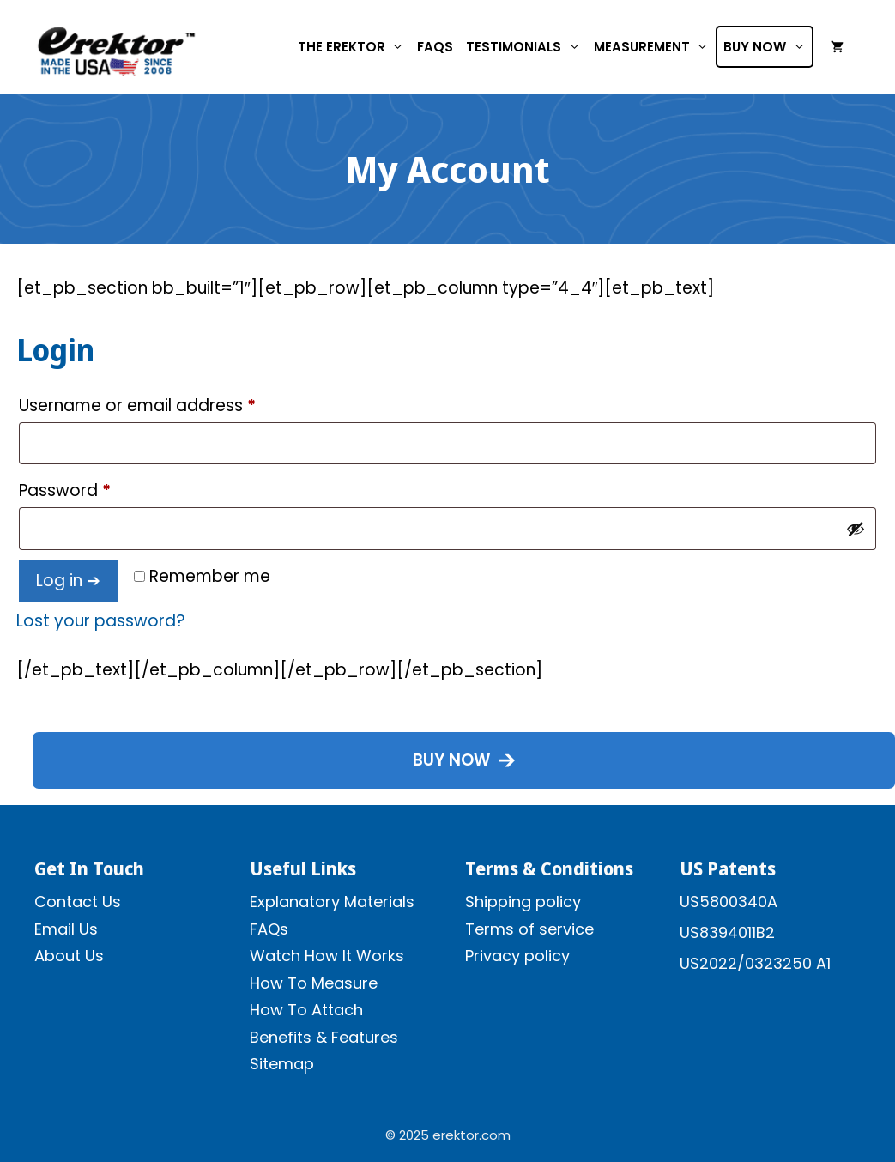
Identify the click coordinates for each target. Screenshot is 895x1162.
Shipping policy (523, 901)
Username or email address (172, 403)
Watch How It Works (327, 955)
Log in (59, 580)
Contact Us (77, 901)
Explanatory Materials (332, 901)
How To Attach (306, 1009)
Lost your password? (100, 620)
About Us (69, 955)
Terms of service (529, 929)
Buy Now (767, 46)
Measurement (655, 46)
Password (100, 488)
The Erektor (354, 46)
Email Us (66, 929)
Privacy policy (517, 955)
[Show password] (855, 528)
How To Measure (314, 983)
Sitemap (282, 1063)
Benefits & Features (324, 1037)
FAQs (435, 47)
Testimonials (526, 46)
